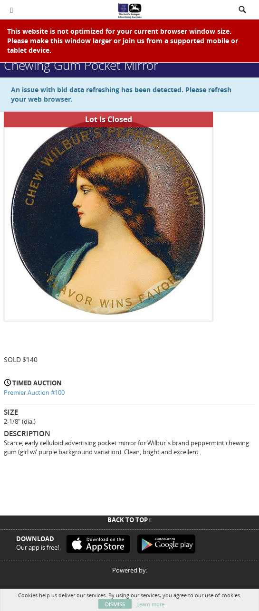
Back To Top (129, 520)
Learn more (150, 604)
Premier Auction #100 (34, 392)
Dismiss (115, 604)
